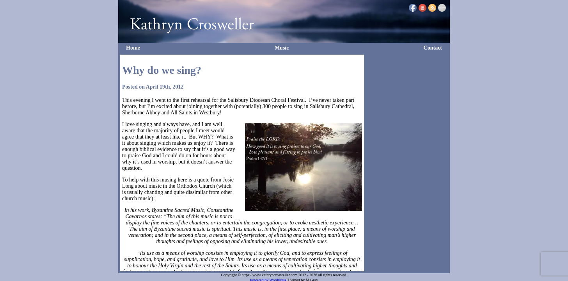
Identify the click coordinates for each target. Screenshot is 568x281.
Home (133, 48)
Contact (433, 48)
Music (282, 48)
